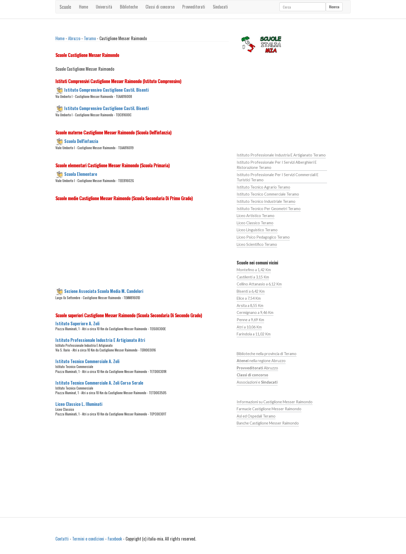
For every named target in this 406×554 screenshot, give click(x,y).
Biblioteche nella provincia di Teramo (266, 353)
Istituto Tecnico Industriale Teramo (266, 201)
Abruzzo (74, 38)
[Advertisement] (142, 246)
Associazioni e (257, 382)
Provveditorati (193, 7)
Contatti (62, 539)
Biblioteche (129, 7)
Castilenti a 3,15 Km (253, 277)
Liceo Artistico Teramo (255, 215)
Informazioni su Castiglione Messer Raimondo (275, 402)
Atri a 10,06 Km (249, 327)
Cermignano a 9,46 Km (255, 312)
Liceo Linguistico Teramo (257, 230)
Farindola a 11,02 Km (254, 334)
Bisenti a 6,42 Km (251, 291)
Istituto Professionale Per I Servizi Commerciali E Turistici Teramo (277, 177)
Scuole (65, 6)
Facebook (115, 539)
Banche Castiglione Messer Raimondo (268, 423)
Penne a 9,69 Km (250, 320)
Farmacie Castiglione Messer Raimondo (269, 409)
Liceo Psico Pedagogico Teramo (263, 237)
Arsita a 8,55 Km (250, 305)
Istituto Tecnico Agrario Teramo (263, 187)
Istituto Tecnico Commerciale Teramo (268, 194)
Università (104, 7)
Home (83, 7)
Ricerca (334, 6)
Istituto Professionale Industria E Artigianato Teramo (281, 155)
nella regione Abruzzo (261, 360)
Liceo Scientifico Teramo (257, 244)
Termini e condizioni (88, 539)
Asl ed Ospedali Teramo (256, 416)
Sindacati (220, 7)
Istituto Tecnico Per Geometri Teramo (269, 208)
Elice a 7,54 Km (249, 298)
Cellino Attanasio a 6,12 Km (259, 284)
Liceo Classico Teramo (255, 223)
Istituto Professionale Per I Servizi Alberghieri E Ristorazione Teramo (277, 165)
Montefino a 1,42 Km (254, 270)
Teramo (90, 38)
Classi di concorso (160, 7)
